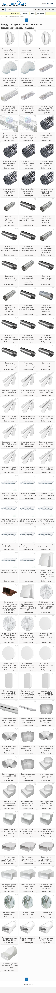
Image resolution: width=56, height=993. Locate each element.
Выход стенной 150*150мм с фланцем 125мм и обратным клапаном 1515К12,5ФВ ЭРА (28, 606)
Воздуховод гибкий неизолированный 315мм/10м (46, 191)
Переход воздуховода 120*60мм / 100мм (27, 939)
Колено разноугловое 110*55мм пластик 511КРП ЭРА (9, 887)
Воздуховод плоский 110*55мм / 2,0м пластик (9, 520)
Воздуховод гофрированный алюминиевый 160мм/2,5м (46, 308)
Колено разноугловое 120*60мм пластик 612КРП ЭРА (28, 887)
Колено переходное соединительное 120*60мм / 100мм (9, 804)
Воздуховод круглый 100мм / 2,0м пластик (9, 417)
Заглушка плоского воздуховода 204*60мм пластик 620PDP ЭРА (46, 693)
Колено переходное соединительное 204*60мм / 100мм (27, 804)
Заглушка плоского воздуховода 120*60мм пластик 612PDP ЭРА (28, 693)
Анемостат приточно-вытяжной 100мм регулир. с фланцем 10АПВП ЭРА (9, 52)
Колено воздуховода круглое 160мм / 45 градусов (28, 776)
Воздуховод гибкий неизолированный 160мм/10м (46, 163)
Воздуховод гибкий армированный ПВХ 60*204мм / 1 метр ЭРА (9, 136)
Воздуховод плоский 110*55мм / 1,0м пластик (27, 494)
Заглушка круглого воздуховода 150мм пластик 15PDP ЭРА (27, 665)
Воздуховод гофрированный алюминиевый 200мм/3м (27, 337)
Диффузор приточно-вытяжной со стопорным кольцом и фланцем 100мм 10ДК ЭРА (46, 605)
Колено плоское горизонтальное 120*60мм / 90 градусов (28, 859)
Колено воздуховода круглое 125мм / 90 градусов (46, 748)
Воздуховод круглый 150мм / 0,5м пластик (46, 443)
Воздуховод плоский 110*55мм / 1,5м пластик (46, 494)
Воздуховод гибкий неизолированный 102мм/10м (46, 136)
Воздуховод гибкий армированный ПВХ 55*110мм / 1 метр (46, 80)
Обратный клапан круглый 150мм (46, 913)
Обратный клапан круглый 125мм (28, 913)
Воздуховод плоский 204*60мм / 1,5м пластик (9, 571)
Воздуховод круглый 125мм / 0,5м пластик (27, 417)
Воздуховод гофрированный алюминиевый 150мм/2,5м (9, 308)
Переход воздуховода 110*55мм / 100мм (9, 939)
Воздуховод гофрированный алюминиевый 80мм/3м (28, 365)
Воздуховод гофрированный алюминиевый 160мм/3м (9, 337)
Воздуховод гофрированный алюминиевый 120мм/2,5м (46, 249)
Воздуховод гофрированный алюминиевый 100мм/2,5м (9, 220)
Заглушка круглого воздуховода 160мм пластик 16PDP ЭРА (46, 665)
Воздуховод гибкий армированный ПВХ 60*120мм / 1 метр (27, 108)
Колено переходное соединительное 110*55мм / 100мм (46, 776)
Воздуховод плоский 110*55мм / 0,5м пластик (9, 494)
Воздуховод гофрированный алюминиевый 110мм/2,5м (46, 220)
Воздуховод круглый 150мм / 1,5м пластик (27, 469)
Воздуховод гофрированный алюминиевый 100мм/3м (27, 219)
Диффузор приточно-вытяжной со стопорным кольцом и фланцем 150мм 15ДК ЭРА (28, 637)
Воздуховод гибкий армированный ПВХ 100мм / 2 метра (9, 80)
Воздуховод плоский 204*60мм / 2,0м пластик (27, 571)
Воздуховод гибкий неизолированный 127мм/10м (9, 163)
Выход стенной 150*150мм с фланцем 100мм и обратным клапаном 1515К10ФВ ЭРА (46, 574)
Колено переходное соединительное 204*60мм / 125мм (46, 804)
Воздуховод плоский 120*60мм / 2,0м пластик (27, 546)
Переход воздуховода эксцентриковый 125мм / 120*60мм (9, 966)
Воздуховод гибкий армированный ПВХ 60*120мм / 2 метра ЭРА (46, 108)
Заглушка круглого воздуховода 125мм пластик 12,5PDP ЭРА (9, 665)
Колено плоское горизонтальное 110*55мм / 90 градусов (9, 859)
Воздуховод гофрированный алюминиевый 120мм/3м (9, 278)
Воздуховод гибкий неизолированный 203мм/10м (9, 191)
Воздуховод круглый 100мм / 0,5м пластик (9, 392)
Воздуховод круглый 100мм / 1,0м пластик (27, 392)
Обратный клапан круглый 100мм (9, 913)
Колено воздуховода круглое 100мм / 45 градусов (46, 721)
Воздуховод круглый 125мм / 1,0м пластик (46, 417)
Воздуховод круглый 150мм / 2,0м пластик (46, 469)
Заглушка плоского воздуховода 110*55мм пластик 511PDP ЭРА (9, 693)
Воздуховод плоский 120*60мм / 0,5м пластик (27, 520)
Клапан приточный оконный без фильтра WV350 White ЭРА (9, 721)
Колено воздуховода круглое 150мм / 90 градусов (9, 776)
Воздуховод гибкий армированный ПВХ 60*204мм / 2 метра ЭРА (28, 136)
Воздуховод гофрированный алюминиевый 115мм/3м (27, 248)
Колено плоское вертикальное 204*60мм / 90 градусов (46, 831)
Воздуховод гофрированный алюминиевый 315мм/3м (9, 365)
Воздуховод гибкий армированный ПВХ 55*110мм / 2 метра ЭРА (9, 108)
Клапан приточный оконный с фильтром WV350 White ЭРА (28, 721)
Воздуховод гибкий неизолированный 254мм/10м (27, 191)
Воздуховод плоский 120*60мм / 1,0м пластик (46, 520)
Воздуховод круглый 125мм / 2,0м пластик (27, 443)
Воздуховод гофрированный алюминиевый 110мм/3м (9, 248)
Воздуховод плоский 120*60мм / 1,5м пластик (9, 546)
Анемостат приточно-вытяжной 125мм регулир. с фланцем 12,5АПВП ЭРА (28, 52)
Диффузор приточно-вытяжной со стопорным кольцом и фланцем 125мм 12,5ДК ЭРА (9, 637)
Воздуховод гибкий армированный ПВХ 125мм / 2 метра (27, 80)
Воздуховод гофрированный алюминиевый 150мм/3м (27, 308)
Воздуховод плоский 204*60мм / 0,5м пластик (46, 546)
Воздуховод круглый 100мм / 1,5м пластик (46, 392)
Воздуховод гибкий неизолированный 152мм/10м (27, 163)
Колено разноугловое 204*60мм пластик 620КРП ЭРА (46, 887)
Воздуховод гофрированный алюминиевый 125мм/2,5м (27, 279)
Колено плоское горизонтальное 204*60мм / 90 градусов (46, 859)
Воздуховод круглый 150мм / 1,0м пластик (9, 469)
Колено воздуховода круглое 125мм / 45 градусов (28, 748)
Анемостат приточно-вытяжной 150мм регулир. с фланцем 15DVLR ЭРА (46, 52)
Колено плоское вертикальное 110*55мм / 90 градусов (9, 831)
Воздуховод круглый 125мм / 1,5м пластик (9, 443)
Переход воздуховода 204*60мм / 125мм (46, 939)
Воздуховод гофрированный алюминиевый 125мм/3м (46, 278)
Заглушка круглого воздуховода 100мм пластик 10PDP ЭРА (46, 636)
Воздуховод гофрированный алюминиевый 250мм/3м (46, 337)
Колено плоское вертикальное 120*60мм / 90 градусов (28, 831)
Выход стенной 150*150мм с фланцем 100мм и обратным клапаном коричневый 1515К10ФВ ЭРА (9, 606)
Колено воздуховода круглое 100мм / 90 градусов (9, 748)
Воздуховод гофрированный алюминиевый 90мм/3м (46, 365)
